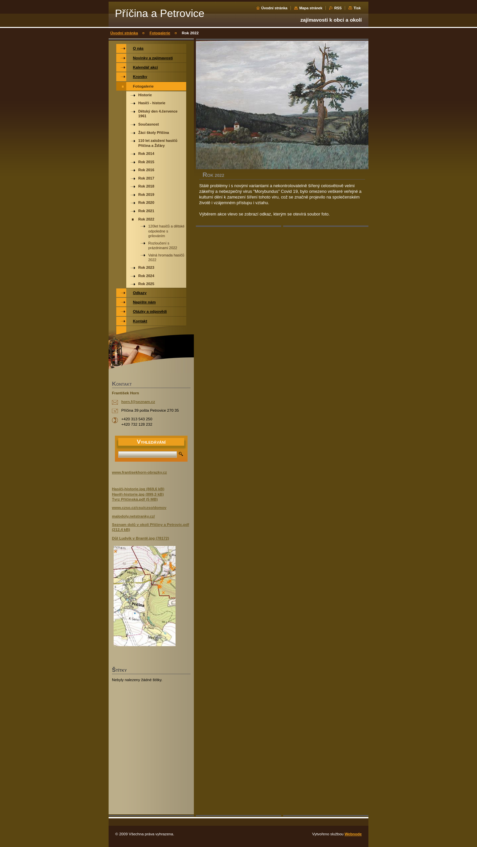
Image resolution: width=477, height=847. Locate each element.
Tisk (357, 8)
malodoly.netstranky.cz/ (133, 516)
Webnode (353, 834)
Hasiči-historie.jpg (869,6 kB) (138, 489)
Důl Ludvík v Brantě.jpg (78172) (140, 538)
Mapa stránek (310, 8)
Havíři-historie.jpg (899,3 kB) (138, 494)
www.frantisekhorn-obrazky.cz (139, 472)
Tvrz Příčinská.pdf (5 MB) (135, 499)
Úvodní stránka (274, 8)
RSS (337, 8)
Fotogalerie (160, 33)
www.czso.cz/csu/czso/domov (139, 508)
